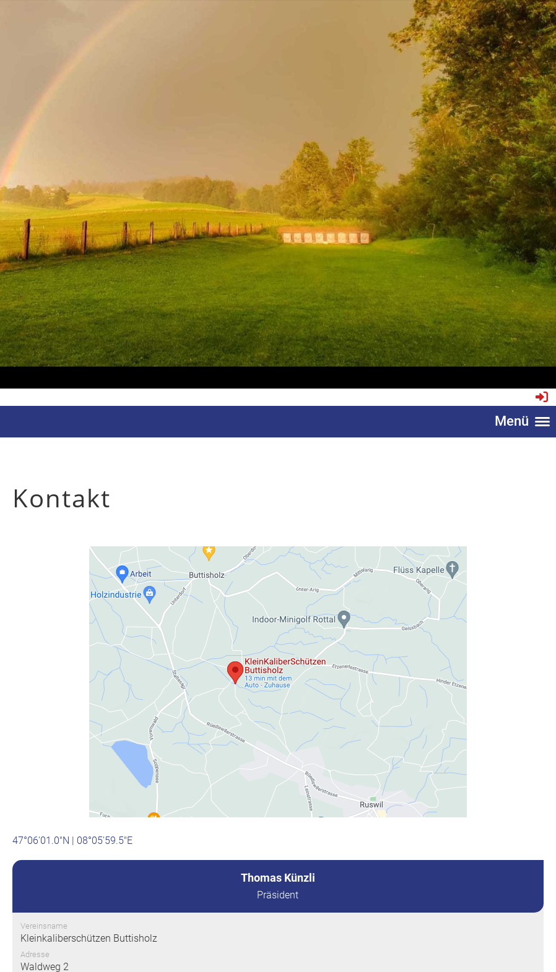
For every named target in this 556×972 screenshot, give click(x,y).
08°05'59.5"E (104, 840)
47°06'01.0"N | (44, 840)
